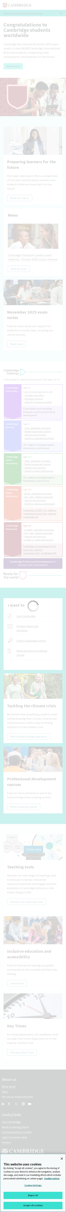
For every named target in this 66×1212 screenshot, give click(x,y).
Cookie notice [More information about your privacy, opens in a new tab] (51, 1178)
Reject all (33, 1195)
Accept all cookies (33, 1205)
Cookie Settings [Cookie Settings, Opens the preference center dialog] (33, 1185)
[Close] (62, 1159)
